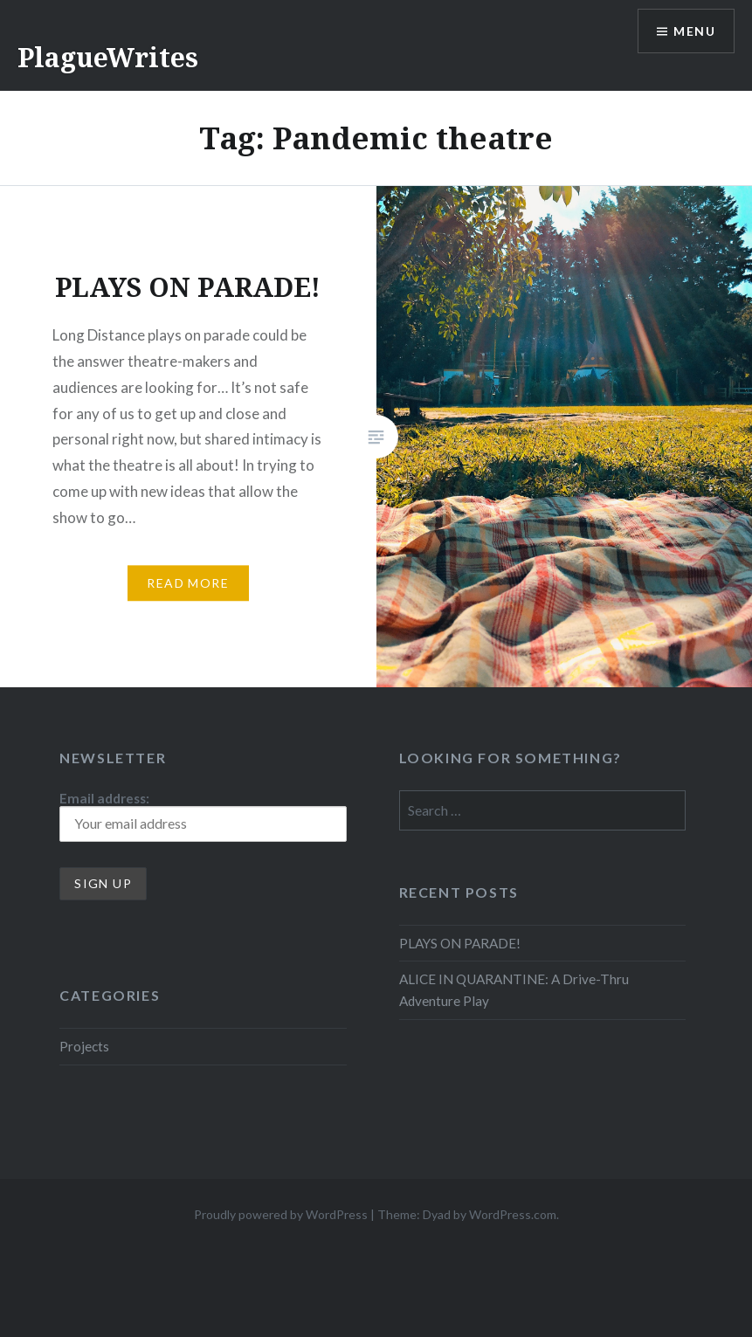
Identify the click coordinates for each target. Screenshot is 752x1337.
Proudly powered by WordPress (281, 1214)
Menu (694, 31)
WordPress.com (512, 1214)
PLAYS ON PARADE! (460, 943)
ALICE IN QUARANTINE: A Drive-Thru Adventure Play (514, 990)
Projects (84, 1046)
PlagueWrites (107, 57)
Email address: (202, 816)
